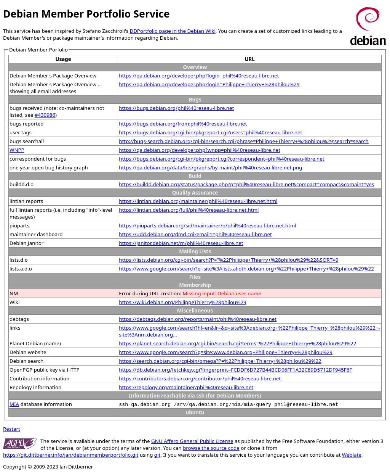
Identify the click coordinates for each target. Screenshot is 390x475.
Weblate (351, 454)
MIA (14, 404)
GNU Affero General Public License (192, 441)
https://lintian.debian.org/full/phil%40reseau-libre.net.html (189, 209)
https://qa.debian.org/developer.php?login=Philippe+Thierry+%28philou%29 (209, 84)
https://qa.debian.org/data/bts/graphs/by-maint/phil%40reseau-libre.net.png (210, 167)
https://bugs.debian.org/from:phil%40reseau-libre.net (183, 123)
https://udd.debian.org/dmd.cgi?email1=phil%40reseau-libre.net (195, 234)
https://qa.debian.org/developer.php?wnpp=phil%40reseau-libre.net (199, 150)
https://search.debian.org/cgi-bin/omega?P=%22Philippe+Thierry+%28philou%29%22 (220, 360)
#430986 (45, 114)
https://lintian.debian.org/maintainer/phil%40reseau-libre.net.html (198, 201)
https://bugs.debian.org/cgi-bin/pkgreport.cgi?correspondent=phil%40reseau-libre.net (221, 158)
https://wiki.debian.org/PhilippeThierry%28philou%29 (182, 302)
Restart (11, 428)
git (157, 454)
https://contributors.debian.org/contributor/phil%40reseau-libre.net (200, 378)
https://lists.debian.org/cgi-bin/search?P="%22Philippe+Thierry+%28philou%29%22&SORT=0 (228, 259)
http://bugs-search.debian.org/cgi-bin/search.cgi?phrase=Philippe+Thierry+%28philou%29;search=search (244, 141)
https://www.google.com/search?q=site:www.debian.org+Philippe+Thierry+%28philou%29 (225, 352)
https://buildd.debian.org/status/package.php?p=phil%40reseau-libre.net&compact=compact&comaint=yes (246, 184)
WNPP (17, 150)
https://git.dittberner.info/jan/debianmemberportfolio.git (70, 454)
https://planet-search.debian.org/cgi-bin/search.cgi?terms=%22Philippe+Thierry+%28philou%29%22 (237, 343)
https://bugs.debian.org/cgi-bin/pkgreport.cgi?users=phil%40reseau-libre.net (210, 132)
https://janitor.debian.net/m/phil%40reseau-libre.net (181, 243)
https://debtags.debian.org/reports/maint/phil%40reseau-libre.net (198, 319)
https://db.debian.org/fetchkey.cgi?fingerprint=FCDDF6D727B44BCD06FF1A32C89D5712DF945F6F (235, 369)
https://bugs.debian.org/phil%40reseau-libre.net (176, 108)
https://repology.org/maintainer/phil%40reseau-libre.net (186, 387)
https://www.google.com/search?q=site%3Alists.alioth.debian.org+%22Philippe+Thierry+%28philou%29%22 (246, 268)
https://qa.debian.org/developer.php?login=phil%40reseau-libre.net (199, 75)
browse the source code (211, 447)
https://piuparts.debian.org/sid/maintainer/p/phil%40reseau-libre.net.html (207, 225)
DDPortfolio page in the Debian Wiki (172, 30)
